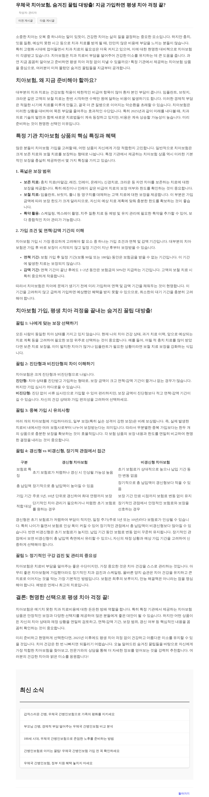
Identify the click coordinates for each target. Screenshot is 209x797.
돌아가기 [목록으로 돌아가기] (183, 793)
